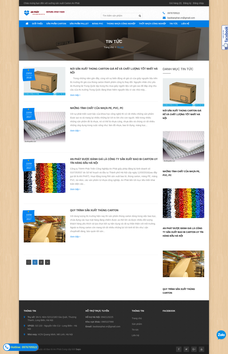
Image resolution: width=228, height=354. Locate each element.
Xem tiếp (75, 95)
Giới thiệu (37, 23)
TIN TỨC (174, 23)
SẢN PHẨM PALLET (79, 23)
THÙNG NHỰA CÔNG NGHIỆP (121, 23)
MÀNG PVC (97, 23)
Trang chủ (109, 47)
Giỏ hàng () (175, 3)
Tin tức (135, 329)
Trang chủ (137, 318)
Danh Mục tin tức (178, 69)
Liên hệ (185, 23)
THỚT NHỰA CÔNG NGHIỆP (152, 23)
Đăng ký (187, 3)
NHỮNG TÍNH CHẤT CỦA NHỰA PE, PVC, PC (96, 108)
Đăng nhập (198, 3)
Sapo (78, 349)
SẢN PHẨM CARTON (56, 23)
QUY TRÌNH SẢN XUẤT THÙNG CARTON (94, 210)
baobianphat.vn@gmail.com (181, 18)
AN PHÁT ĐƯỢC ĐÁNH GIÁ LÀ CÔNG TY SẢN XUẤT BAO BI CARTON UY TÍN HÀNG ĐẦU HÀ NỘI (183, 232)
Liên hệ (135, 335)
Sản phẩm (137, 324)
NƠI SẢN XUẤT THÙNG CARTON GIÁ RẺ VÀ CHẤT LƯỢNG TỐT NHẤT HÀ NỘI (182, 114)
